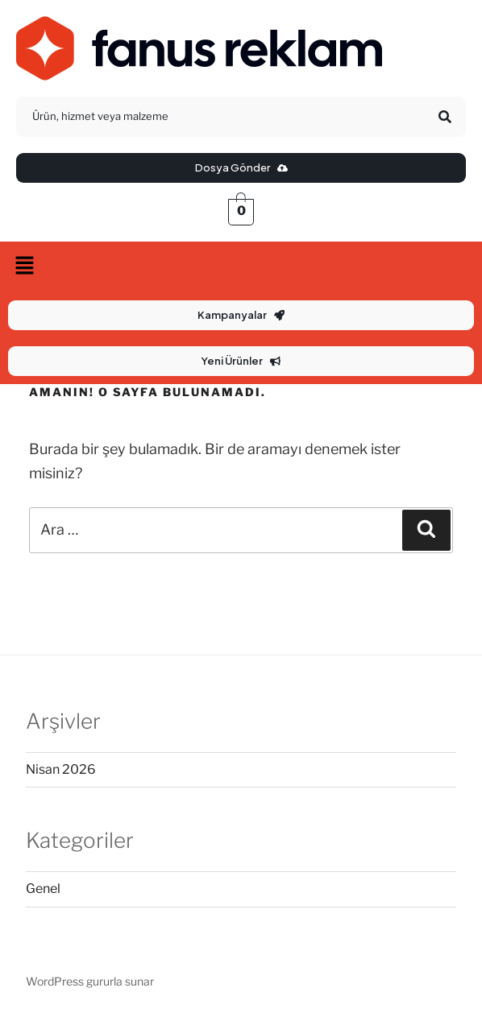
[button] (241, 267)
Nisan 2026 (61, 769)
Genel (43, 888)
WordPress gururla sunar (90, 981)
